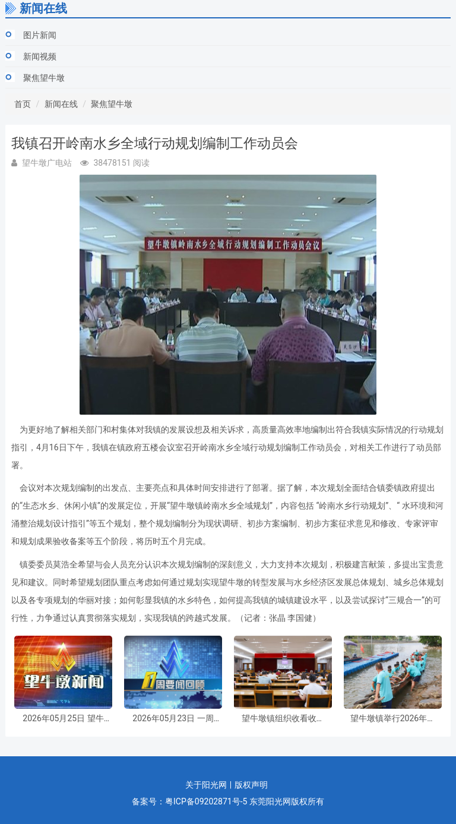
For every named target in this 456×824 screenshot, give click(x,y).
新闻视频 (39, 56)
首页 (22, 104)
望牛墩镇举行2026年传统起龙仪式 (392, 718)
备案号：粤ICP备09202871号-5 (189, 801)
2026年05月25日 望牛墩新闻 (63, 718)
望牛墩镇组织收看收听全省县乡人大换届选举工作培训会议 (283, 718)
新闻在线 (61, 104)
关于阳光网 (206, 785)
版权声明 (251, 785)
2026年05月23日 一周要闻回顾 (172, 718)
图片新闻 (39, 35)
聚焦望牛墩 (44, 78)
